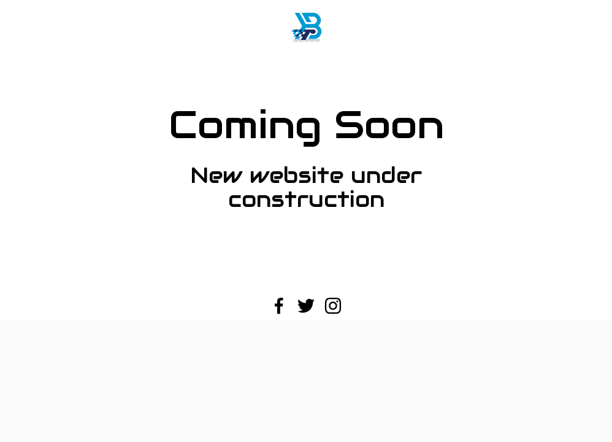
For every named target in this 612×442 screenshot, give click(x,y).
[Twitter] (306, 305)
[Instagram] (333, 305)
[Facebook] (279, 305)
